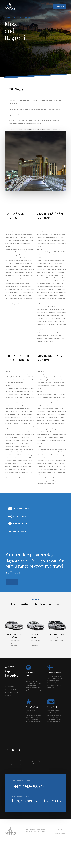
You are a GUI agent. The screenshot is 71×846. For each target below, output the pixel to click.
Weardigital (63, 833)
